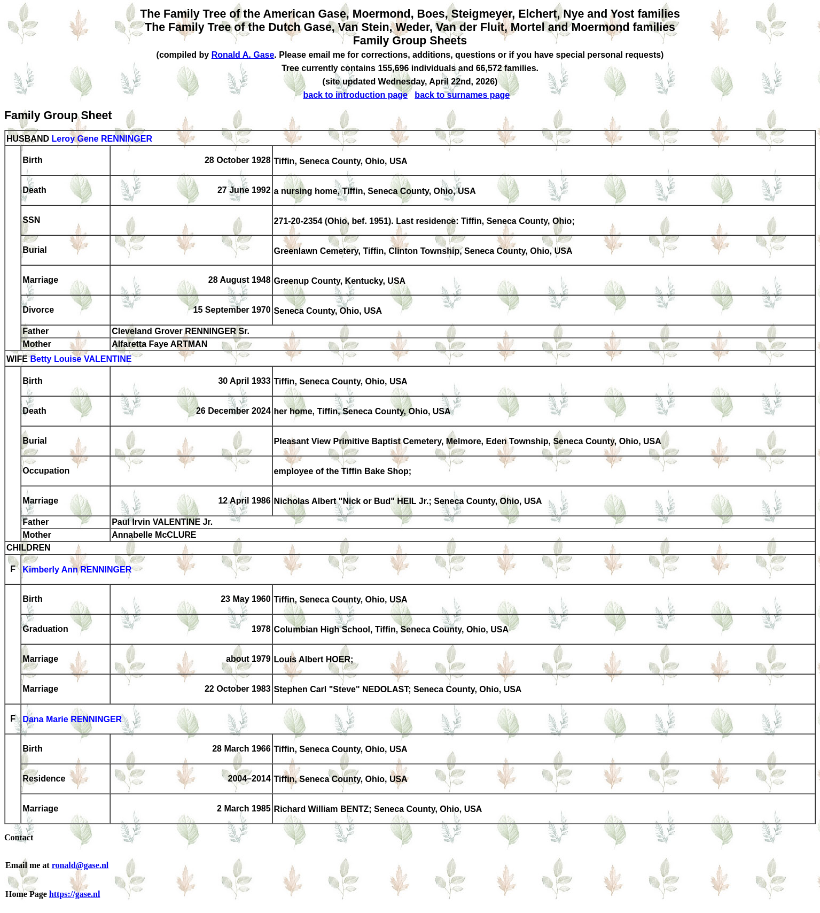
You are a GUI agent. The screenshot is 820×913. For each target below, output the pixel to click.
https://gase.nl (74, 894)
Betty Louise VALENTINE (80, 359)
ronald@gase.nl (80, 865)
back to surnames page (462, 94)
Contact (18, 837)
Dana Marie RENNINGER (72, 719)
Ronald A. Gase (243, 54)
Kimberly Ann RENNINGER (76, 570)
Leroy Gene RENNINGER (101, 138)
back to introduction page (355, 94)
